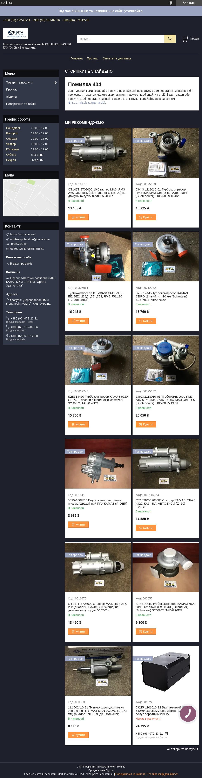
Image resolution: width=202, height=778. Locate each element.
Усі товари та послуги (181, 749)
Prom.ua (120, 766)
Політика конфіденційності (162, 774)
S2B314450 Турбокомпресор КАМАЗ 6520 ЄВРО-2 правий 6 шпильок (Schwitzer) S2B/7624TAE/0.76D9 (98, 400)
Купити (80, 217)
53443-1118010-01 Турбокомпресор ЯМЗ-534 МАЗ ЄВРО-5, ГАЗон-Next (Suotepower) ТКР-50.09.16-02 (161, 193)
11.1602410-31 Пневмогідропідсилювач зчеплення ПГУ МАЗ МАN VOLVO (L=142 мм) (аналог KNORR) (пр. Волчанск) (97, 711)
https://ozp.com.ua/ (22, 234)
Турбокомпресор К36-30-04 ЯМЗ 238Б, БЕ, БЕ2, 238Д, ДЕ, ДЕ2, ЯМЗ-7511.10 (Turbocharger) (95, 296)
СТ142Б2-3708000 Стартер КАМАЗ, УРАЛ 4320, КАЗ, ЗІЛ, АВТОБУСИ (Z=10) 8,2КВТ (165, 504)
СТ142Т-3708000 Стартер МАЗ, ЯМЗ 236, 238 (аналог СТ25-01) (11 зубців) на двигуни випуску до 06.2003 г (97, 607)
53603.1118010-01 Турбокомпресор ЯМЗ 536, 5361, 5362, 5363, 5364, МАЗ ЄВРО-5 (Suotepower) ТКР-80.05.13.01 (165, 400)
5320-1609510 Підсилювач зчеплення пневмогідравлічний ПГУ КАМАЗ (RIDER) (97, 502)
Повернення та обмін (21, 104)
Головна (76, 58)
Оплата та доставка (117, 58)
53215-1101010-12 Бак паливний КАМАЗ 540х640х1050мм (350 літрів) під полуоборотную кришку (164, 711)
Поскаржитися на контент (130, 774)
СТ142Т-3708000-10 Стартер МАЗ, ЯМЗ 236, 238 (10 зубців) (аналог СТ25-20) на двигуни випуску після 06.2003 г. (96, 193)
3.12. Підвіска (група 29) (88, 102)
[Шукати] (170, 39)
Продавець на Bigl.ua (101, 770)
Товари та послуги (19, 82)
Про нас (92, 58)
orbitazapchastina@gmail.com (30, 239)
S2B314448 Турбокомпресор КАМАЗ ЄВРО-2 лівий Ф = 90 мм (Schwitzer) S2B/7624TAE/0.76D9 (162, 296)
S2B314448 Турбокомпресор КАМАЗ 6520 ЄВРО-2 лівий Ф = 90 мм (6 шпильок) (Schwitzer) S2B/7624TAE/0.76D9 (165, 607)
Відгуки (11, 96)
